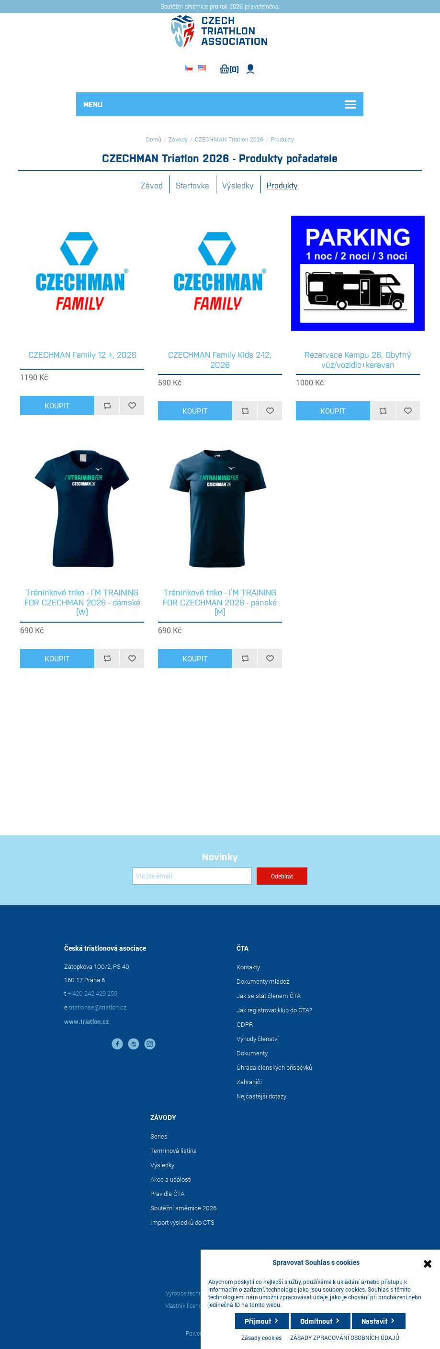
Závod (152, 185)
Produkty (282, 185)
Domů (153, 139)
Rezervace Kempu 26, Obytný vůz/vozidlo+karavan (358, 359)
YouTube (133, 1044)
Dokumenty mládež (263, 981)
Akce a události (171, 1179)
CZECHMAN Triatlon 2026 (229, 139)
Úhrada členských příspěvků (274, 1067)
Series (159, 1136)
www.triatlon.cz (86, 1021)
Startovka (192, 185)
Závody (178, 139)
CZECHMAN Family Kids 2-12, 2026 (219, 359)
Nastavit (374, 1320)
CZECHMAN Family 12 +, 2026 (82, 354)
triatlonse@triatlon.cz (97, 1007)
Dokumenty (252, 1053)
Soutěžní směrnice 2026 (183, 1208)
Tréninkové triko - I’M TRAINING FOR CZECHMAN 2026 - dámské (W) (82, 601)
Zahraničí (249, 1081)
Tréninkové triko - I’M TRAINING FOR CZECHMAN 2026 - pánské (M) (220, 601)
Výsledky (238, 185)
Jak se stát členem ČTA (269, 995)
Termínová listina (173, 1150)
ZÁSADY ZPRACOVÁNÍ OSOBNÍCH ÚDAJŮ (344, 1337)
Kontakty (248, 967)
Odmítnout (316, 1320)
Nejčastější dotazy (261, 1096)
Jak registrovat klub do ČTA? (274, 1010)
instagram (150, 1044)
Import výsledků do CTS (182, 1222)
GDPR (245, 1024)
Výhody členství (258, 1038)
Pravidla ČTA (167, 1193)
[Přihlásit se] (192, 876)
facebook (117, 1044)
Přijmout (258, 1320)
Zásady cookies (261, 1337)
